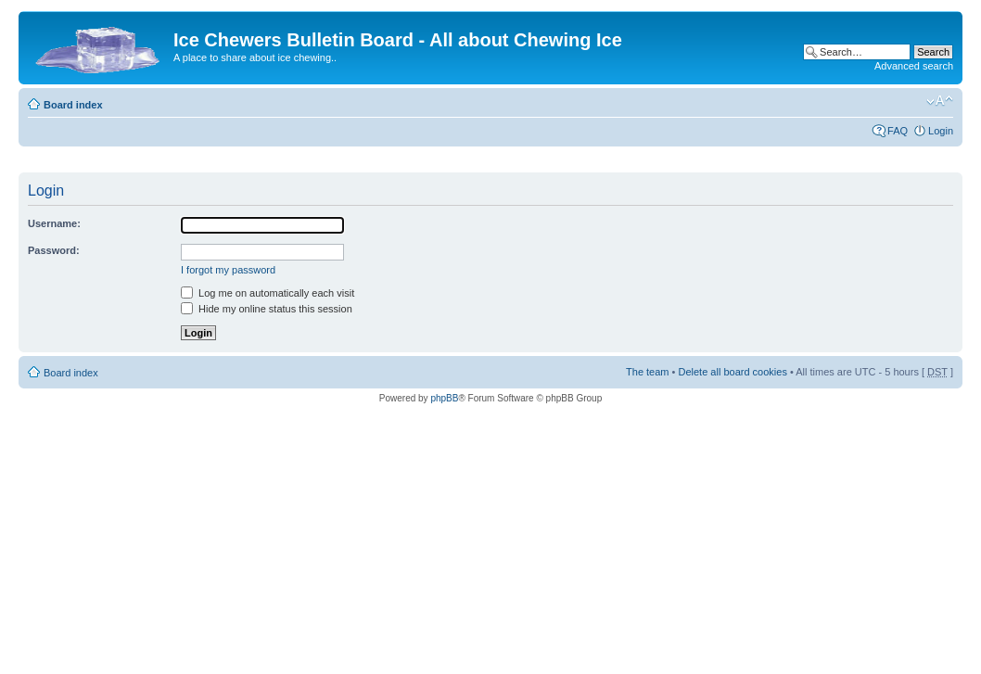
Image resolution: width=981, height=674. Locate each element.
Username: (54, 223)
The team (647, 371)
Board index (73, 104)
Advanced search (913, 65)
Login (940, 130)
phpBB (444, 398)
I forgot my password (228, 269)
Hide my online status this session (266, 308)
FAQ (897, 130)
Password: (54, 250)
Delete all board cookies (732, 371)
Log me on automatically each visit (267, 293)
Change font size (939, 101)
